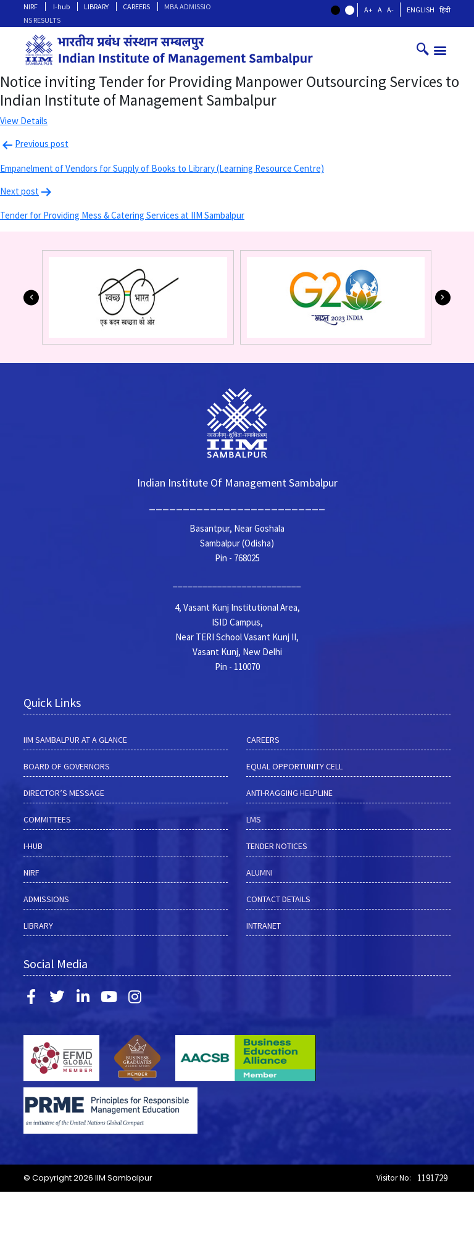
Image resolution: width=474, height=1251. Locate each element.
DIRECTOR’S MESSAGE (63, 792)
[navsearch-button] (422, 50)
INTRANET (263, 925)
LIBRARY (96, 6)
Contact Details (278, 899)
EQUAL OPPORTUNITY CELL (294, 766)
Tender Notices (276, 845)
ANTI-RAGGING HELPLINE (289, 792)
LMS (253, 819)
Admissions (46, 899)
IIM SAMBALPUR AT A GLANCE (75, 739)
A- (390, 9)
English (420, 9)
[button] (440, 50)
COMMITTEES (47, 819)
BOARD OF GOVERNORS (66, 766)
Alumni (259, 872)
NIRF (30, 6)
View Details (24, 121)
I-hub (61, 6)
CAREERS (136, 6)
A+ (368, 9)
